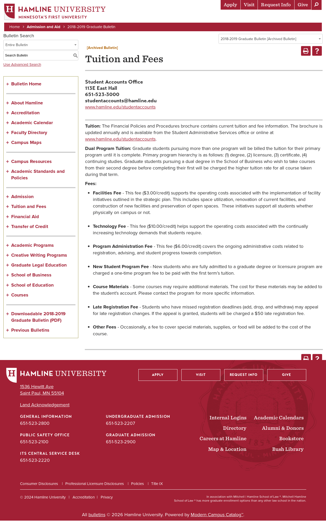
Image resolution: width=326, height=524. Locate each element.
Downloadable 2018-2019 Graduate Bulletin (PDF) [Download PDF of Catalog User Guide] (38, 320)
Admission (22, 200)
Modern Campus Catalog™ (217, 517)
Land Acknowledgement (44, 408)
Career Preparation (256, 17)
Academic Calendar (32, 126)
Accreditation (25, 115)
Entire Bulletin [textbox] (16, 48)
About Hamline (303, 17)
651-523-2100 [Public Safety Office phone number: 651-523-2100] (34, 445)
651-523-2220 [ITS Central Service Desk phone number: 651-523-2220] (35, 463)
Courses (19, 298)
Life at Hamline (209, 17)
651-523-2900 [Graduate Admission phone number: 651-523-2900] (121, 445)
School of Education (32, 288)
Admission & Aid (136, 17)
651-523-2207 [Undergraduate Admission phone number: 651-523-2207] (120, 426)
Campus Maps (26, 145)
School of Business (31, 278)
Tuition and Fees (28, 209)
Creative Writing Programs (39, 258)
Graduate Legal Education (39, 268)
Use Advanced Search (22, 68)
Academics (173, 17)
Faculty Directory (29, 135)
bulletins (96, 517)
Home (15, 26)
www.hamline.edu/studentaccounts (120, 110)
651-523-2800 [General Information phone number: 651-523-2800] (34, 426)
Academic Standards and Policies (38, 177)
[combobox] (271, 42)
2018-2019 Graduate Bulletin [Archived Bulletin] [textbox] (258, 42)
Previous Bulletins (30, 333)
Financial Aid (25, 219)
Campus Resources (31, 164)
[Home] (56, 12)
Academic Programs (32, 248)
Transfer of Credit (29, 229)
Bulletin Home (26, 87)
